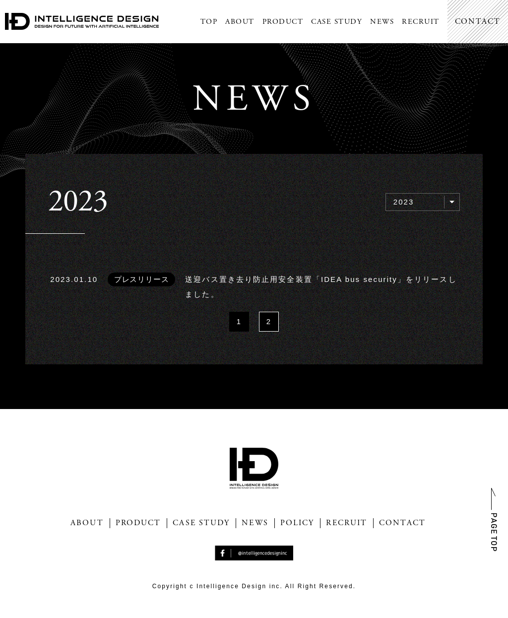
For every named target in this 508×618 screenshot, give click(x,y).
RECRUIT (421, 21)
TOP (209, 21)
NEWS (382, 21)
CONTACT (478, 21)
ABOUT (239, 21)
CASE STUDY (336, 21)
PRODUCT (283, 21)
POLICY (297, 523)
